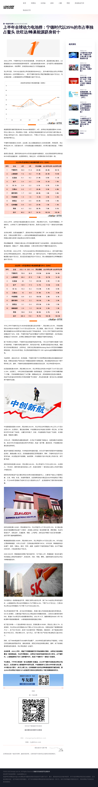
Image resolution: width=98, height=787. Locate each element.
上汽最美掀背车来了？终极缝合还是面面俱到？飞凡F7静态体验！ (85, 108)
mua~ (82, 133)
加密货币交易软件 (44, 771)
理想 (68, 3)
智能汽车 (36, 771)
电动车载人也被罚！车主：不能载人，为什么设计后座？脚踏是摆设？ (85, 81)
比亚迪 (43, 3)
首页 (24, 3)
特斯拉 (33, 3)
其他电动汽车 (79, 3)
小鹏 (60, 3)
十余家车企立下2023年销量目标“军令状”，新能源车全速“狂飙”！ (85, 122)
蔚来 (52, 3)
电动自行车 (27, 10)
